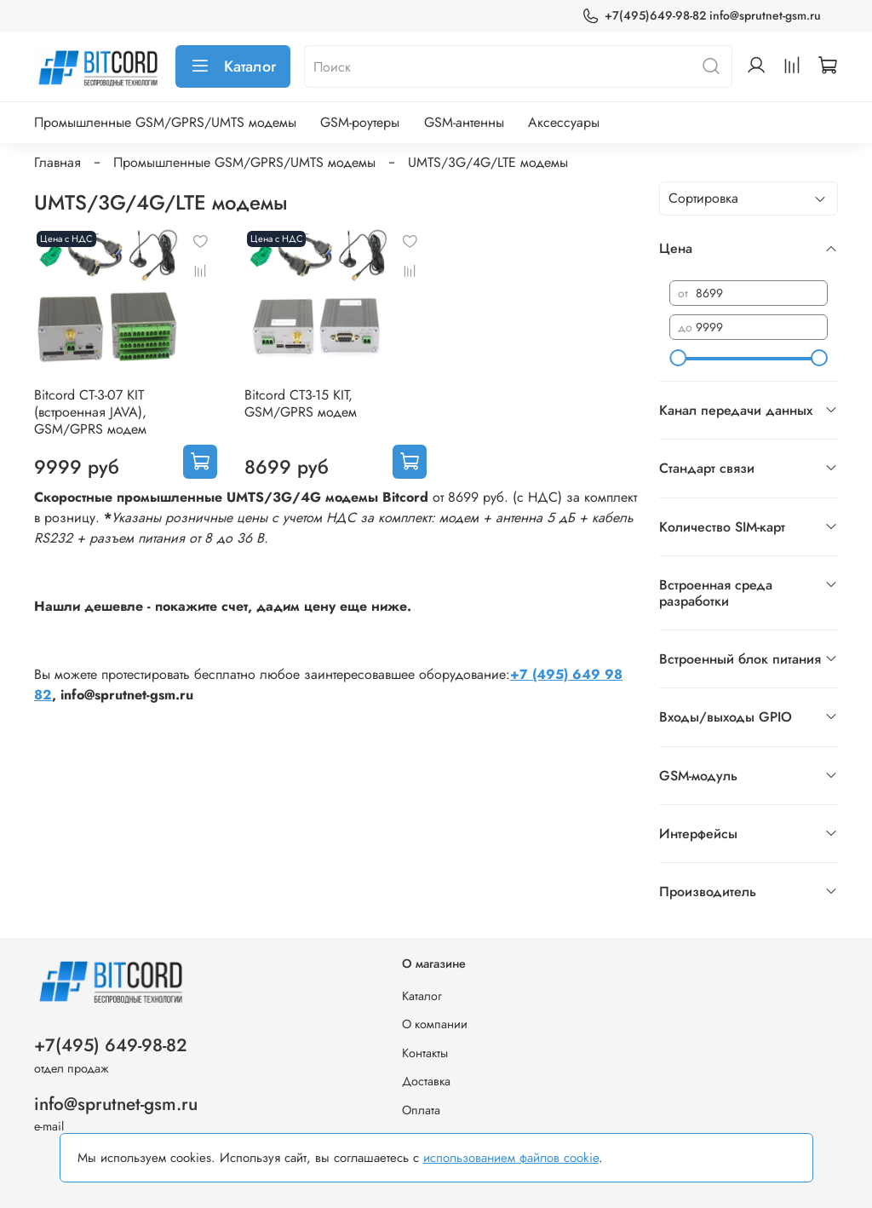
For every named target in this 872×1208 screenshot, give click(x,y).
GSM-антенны (464, 122)
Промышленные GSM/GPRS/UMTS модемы (165, 122)
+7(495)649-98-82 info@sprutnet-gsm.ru (701, 16)
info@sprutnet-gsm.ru (116, 1104)
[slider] (678, 358)
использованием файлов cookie (511, 1157)
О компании (435, 1024)
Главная (57, 162)
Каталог (233, 66)
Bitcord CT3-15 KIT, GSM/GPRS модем (300, 403)
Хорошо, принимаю (705, 1157)
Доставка (426, 1081)
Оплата (421, 1110)
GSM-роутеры (359, 122)
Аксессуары (564, 122)
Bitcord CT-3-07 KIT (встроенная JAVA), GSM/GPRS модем (90, 412)
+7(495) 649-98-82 (110, 1045)
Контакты (425, 1052)
